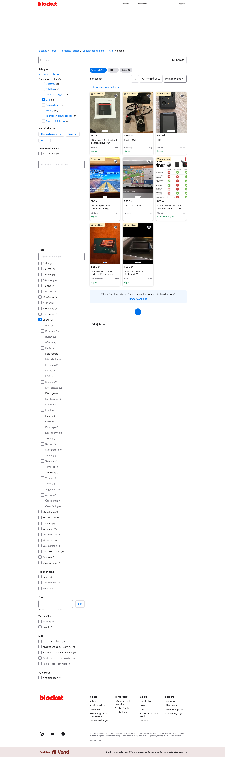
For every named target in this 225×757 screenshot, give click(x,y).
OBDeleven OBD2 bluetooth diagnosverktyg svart (104, 141)
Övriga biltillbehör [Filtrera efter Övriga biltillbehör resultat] (58, 121)
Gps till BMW (130, 140)
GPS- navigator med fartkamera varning (100, 207)
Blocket (42, 50)
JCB (159, 140)
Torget (53, 50)
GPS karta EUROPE (133, 205)
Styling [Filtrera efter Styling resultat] (52, 110)
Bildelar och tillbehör (94, 50)
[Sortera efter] (175, 79)
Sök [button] (80, 603)
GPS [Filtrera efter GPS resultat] (50, 99)
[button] (178, 60)
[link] (49, 74)
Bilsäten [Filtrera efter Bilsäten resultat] (52, 89)
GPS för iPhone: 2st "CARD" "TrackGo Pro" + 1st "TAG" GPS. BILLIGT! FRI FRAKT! (170, 208)
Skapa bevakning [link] (138, 299)
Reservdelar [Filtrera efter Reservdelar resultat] (55, 105)
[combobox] (102, 60)
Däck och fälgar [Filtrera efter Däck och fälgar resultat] (58, 94)
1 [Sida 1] (138, 311)
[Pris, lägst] (46, 604)
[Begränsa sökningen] (61, 256)
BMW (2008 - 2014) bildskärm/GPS (133, 272)
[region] (105, 112)
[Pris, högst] (65, 604)
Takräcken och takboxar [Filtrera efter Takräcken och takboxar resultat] (61, 115)
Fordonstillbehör (70, 50)
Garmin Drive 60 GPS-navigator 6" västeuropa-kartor (103, 274)
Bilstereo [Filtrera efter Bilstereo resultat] (53, 83)
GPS (111, 50)
